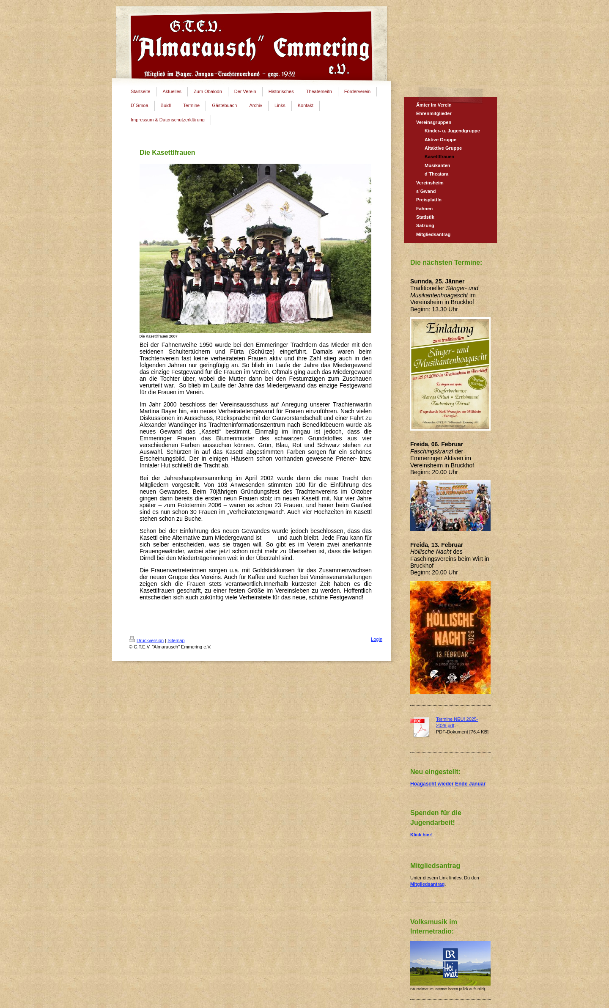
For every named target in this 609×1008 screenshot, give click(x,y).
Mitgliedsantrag (427, 884)
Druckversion (146, 640)
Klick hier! (421, 834)
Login (376, 639)
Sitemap (175, 640)
